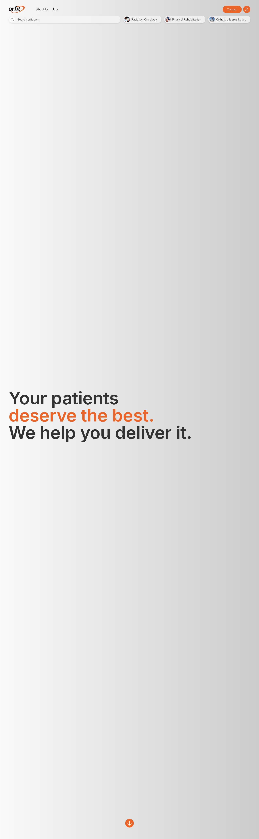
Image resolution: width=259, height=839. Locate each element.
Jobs (55, 9)
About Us (42, 9)
